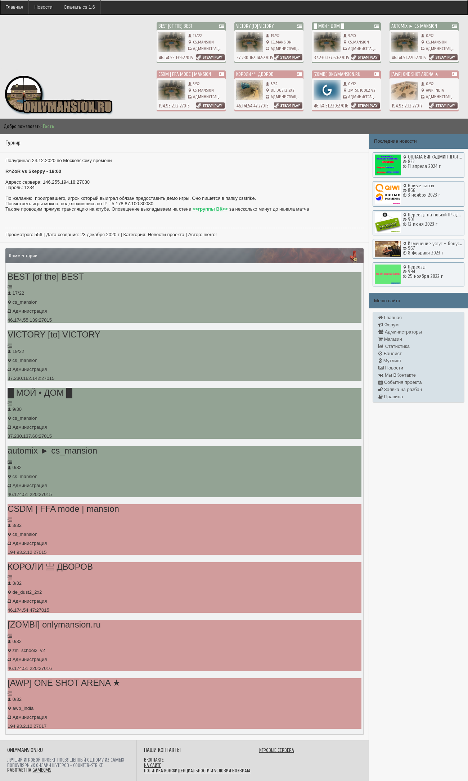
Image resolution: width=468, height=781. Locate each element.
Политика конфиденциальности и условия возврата (197, 770)
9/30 (349, 35)
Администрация (208, 48)
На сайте (152, 765)
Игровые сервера (276, 750)
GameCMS (41, 770)
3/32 (193, 83)
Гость (48, 126)
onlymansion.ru (14, 68)
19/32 (272, 35)
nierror (210, 234)
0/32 (427, 35)
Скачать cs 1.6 (79, 7)
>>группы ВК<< (210, 209)
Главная (14, 7)
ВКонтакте (154, 760)
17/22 (195, 35)
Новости (43, 7)
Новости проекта (166, 234)
